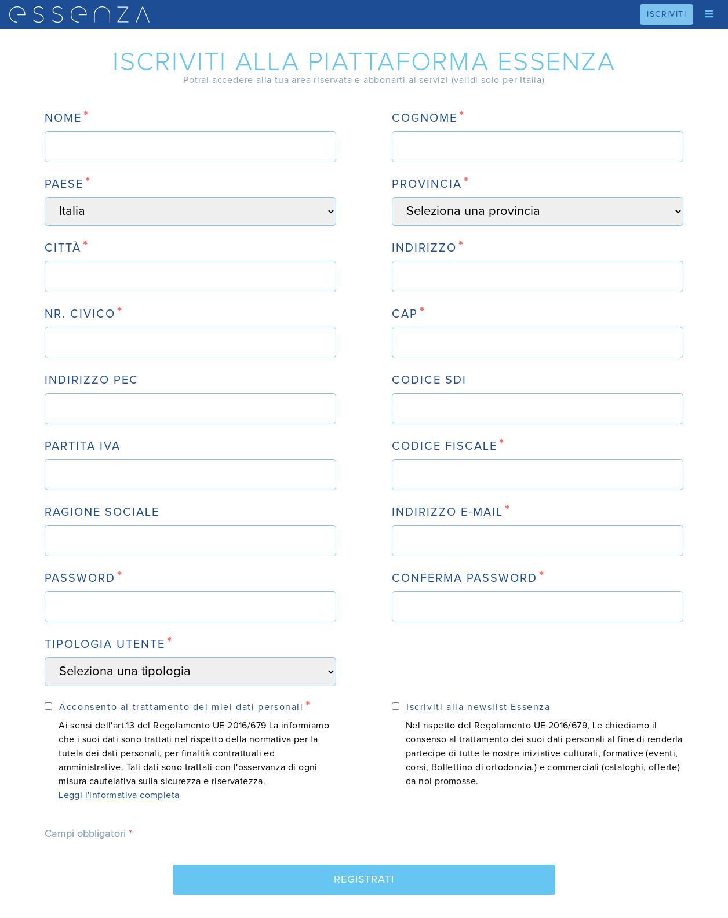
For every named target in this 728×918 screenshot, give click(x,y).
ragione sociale (102, 512)
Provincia (427, 184)
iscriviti (666, 14)
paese (64, 184)
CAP (405, 314)
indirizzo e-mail (447, 512)
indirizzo (424, 248)
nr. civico (80, 314)
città (63, 248)
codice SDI (429, 380)
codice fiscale (444, 446)
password (80, 578)
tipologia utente (105, 644)
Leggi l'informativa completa (119, 795)
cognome (424, 118)
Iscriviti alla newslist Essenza (478, 707)
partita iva (83, 446)
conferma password (464, 578)
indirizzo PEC (92, 380)
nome (63, 118)
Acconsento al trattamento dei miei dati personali (181, 707)
